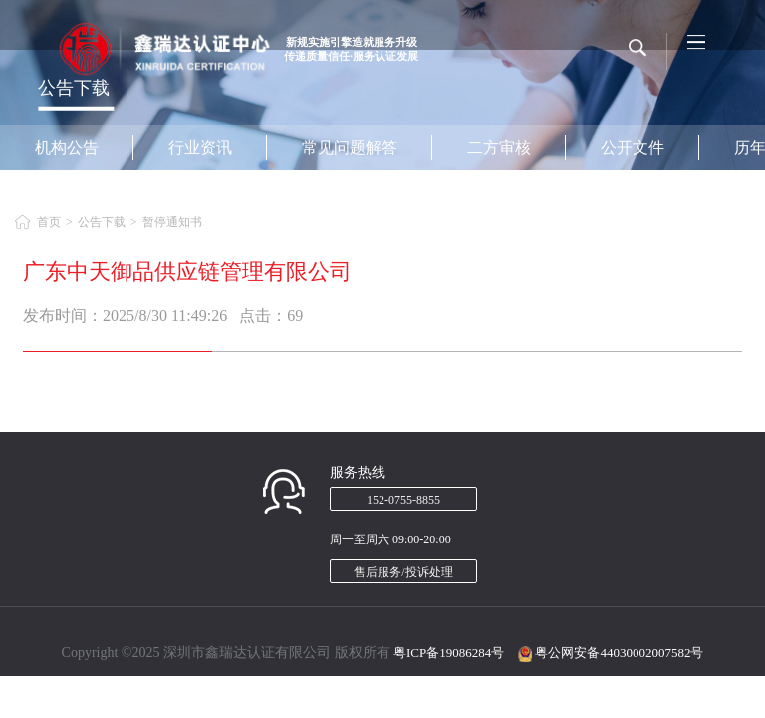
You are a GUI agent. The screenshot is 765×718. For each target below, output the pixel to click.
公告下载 (102, 222)
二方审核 (499, 147)
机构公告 (67, 147)
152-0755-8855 (403, 500)
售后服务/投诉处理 (403, 572)
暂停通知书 (172, 222)
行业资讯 (200, 147)
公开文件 (632, 147)
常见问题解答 (349, 147)
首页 (49, 222)
